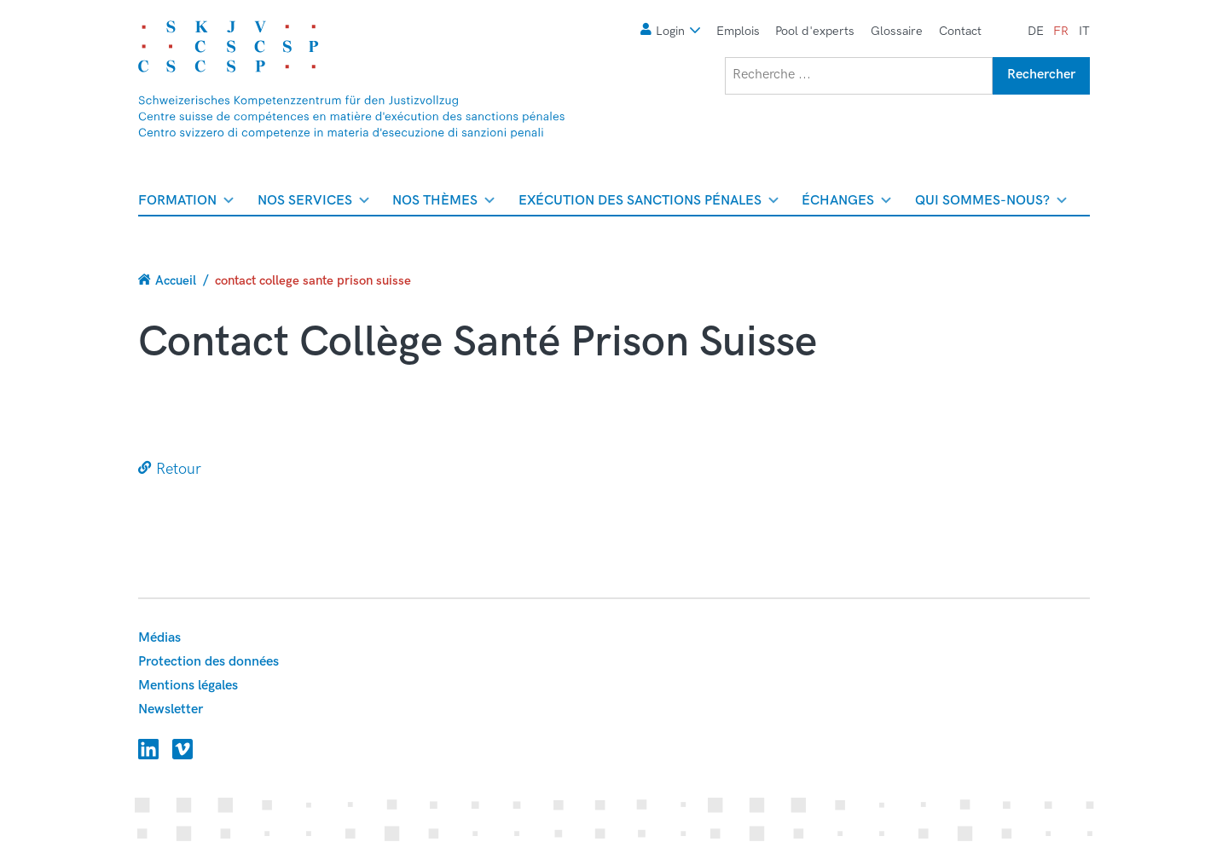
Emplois (738, 31)
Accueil (175, 280)
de (1036, 31)
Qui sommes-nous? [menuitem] (991, 204)
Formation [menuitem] (186, 204)
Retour (178, 469)
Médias (159, 638)
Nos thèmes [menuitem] (443, 204)
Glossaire (897, 31)
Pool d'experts (814, 31)
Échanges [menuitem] (846, 204)
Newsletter (170, 709)
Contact (960, 31)
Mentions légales (188, 686)
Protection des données (208, 662)
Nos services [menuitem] (313, 204)
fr (1061, 31)
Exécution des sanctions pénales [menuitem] (648, 204)
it (1084, 31)
